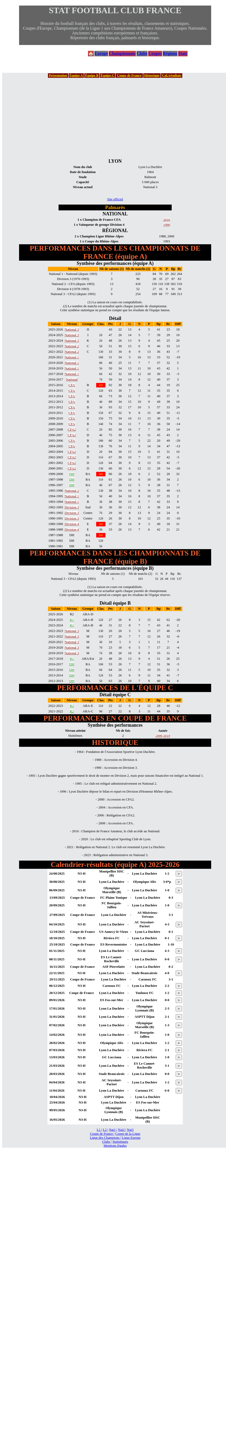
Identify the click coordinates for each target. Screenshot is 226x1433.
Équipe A (76, 75)
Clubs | (107, 1141)
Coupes (155, 53)
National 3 (72, 329)
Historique (151, 75)
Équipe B (92, 75)
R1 (72, 620)
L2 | (105, 1130)
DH (71, 474)
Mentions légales (115, 1145)
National (72, 379)
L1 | (99, 1130)
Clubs (142, 53)
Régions (170, 53)
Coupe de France (129, 75)
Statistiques (120, 1141)
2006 (159, 736)
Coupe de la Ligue (127, 1134)
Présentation (58, 75)
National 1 (72, 357)
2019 (166, 736)
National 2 (72, 346)
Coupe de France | (102, 1134)
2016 (166, 219)
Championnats (122, 53)
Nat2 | (122, 1130)
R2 (72, 706)
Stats (182, 53)
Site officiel (115, 199)
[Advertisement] (115, 118)
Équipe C (107, 75)
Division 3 (72, 507)
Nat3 (130, 1130)
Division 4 (72, 524)
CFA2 (72, 429)
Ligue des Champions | (105, 1138)
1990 (166, 225)
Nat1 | (113, 1130)
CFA (72, 385)
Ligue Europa (131, 1138)
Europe (101, 53)
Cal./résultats (171, 75)
